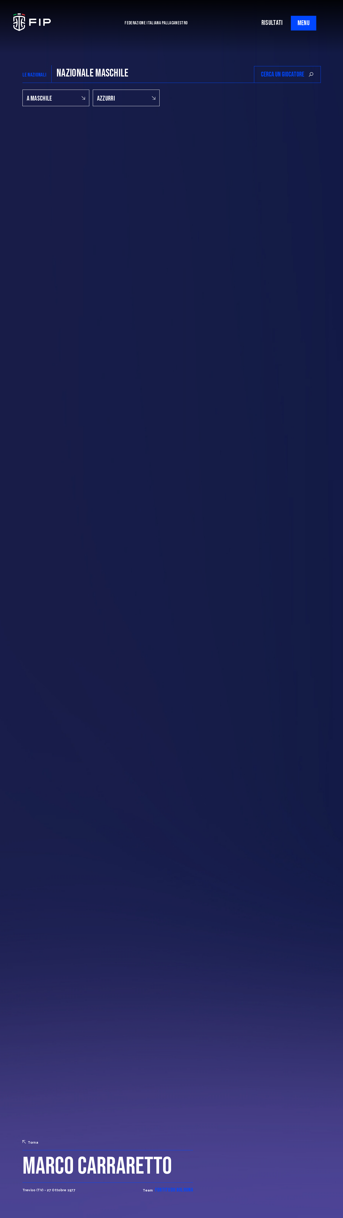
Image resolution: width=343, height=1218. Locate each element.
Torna (30, 1142)
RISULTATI (272, 23)
